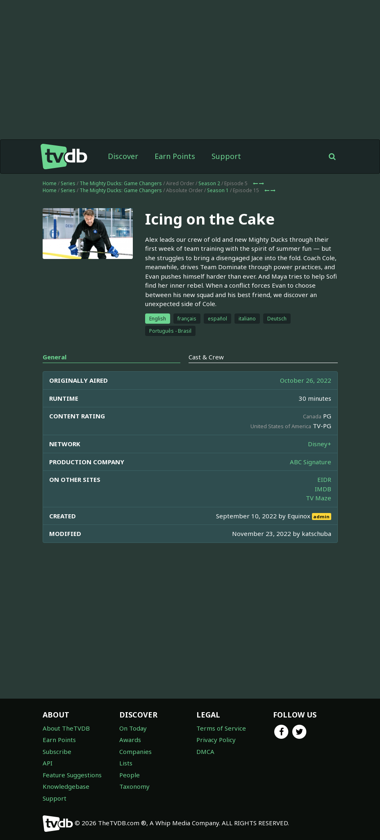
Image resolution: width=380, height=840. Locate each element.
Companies (135, 751)
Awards (130, 740)
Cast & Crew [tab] (206, 357)
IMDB (323, 489)
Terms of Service (221, 728)
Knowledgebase (66, 786)
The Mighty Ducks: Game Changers (121, 183)
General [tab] (54, 357)
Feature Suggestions (72, 775)
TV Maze (318, 498)
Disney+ (319, 444)
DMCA (205, 751)
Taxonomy (134, 786)
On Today (133, 728)
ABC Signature (310, 462)
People (129, 775)
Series (68, 183)
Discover (123, 156)
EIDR (324, 479)
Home (50, 183)
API (47, 763)
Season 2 (209, 183)
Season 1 (218, 190)
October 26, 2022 (305, 380)
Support (226, 156)
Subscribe (57, 751)
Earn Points (175, 156)
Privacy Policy (216, 740)
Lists (125, 763)
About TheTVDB (66, 728)
